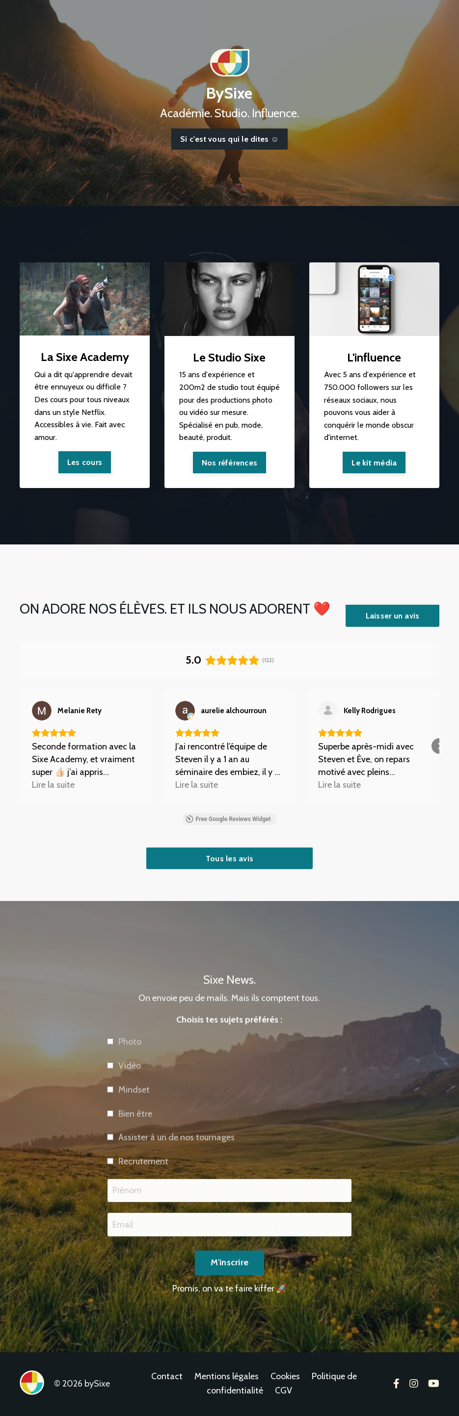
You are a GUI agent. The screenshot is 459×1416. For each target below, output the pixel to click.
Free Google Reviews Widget (227, 819)
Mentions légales (226, 1377)
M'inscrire (230, 1286)
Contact (167, 1377)
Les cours (84, 462)
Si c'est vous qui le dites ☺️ (230, 139)
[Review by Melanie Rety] (79, 710)
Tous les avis (229, 858)
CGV (283, 1391)
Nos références (230, 463)
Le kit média (374, 463)
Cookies (285, 1377)
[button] (19, 746)
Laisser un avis (393, 616)
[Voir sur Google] (42, 711)
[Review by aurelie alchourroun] (234, 710)
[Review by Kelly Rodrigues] (370, 710)
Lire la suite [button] (53, 784)
